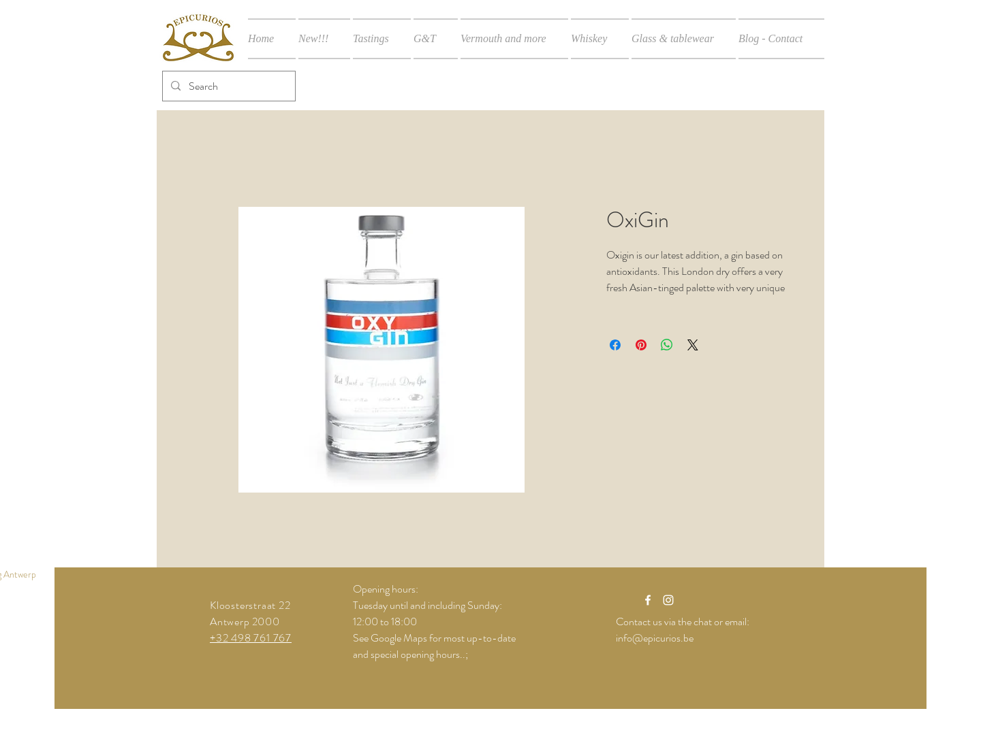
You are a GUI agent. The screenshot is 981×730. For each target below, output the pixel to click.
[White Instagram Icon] (668, 600)
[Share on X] (693, 345)
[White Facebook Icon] (648, 600)
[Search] (227, 86)
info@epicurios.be (655, 638)
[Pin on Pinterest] (641, 345)
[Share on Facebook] (615, 345)
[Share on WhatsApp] (667, 345)
